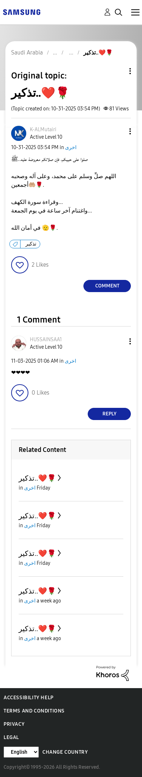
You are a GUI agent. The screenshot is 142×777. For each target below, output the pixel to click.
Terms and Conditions (34, 711)
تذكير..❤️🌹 (37, 478)
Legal (11, 737)
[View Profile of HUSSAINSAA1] (46, 340)
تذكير (31, 244)
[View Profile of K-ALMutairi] (43, 130)
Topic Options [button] (118, 71)
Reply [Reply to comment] (109, 414)
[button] (118, 131)
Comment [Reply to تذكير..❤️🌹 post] (107, 286)
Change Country (65, 752)
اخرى (71, 147)
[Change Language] (21, 752)
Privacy (14, 724)
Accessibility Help (29, 698)
